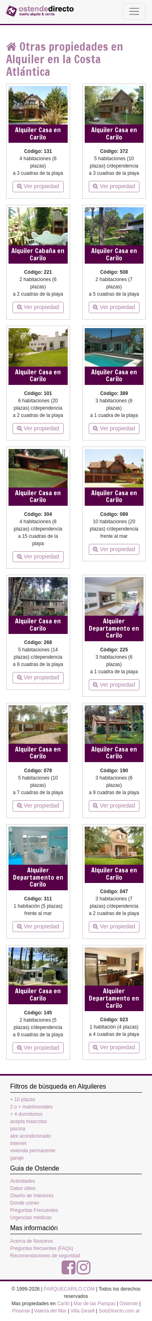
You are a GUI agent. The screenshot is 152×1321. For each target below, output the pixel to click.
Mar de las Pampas (95, 1303)
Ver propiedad (38, 186)
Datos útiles (23, 1188)
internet (18, 1143)
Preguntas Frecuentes (34, 1210)
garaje (17, 1158)
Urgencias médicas (30, 1217)
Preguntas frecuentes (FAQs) (41, 1248)
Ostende (129, 1303)
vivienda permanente (32, 1150)
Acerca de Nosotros (31, 1241)
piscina (17, 1129)
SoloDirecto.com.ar (119, 1311)
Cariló (63, 1303)
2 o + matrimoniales (31, 1107)
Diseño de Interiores (32, 1196)
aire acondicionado (30, 1136)
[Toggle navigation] (134, 11)
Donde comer (24, 1203)
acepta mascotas (28, 1121)
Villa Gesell (83, 1311)
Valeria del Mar (50, 1311)
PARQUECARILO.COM (69, 1289)
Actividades (22, 1181)
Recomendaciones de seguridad (45, 1256)
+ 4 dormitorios (26, 1114)
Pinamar (21, 1311)
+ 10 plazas (22, 1099)
